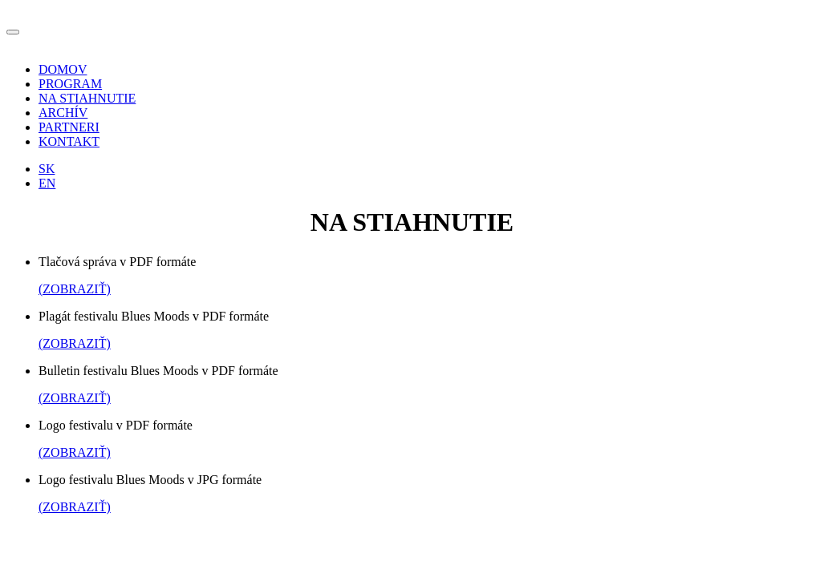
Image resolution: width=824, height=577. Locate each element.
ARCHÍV (63, 112)
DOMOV (63, 69)
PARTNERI (69, 127)
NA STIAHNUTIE (87, 98)
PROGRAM (70, 84)
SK (47, 169)
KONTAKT (69, 141)
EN (47, 183)
